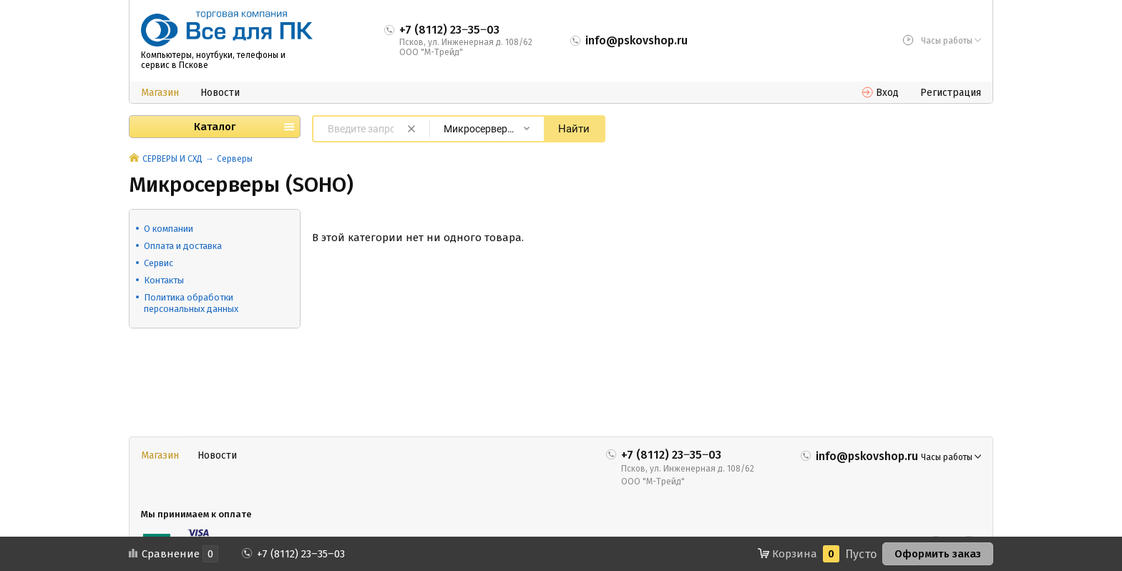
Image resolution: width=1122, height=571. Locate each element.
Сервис (158, 263)
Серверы (235, 159)
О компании (168, 228)
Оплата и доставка (183, 245)
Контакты (164, 280)
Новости (220, 93)
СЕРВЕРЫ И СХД (172, 159)
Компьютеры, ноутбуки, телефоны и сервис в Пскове (213, 60)
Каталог (214, 126)
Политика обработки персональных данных (191, 303)
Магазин (160, 93)
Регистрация (950, 93)
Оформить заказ (937, 553)
